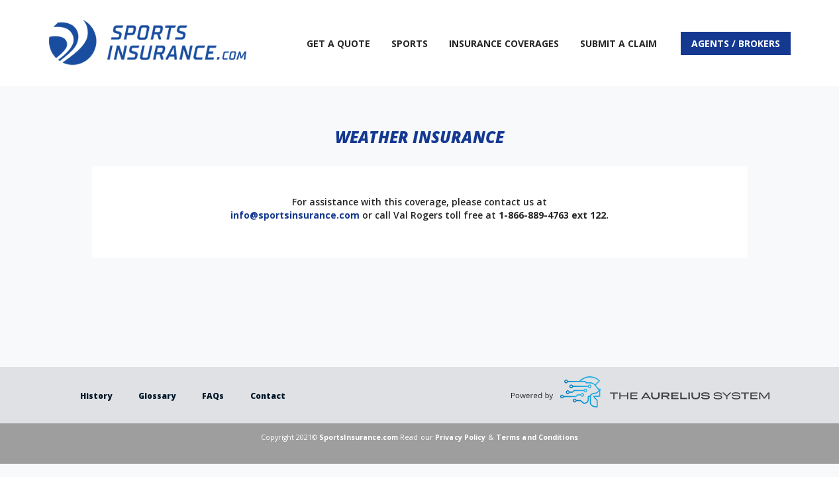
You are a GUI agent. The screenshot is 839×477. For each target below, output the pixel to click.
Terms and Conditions (537, 437)
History (96, 395)
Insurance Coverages (504, 43)
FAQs (213, 395)
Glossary (156, 395)
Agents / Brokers (735, 43)
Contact (267, 395)
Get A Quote (338, 43)
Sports (409, 43)
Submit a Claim (618, 43)
